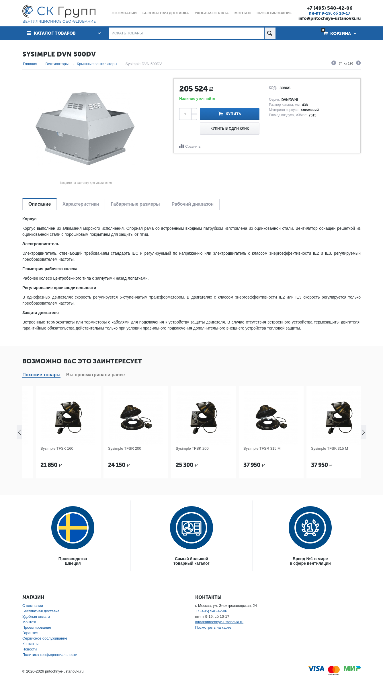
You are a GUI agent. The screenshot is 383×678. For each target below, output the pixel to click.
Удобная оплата (36, 616)
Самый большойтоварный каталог (191, 561)
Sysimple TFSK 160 (105, 448)
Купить (233, 114)
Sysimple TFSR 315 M (310, 448)
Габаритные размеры (135, 204)
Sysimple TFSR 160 (38, 448)
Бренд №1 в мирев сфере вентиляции (310, 561)
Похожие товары (41, 374)
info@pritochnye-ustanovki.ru (329, 18)
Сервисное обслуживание (44, 638)
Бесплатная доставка (40, 611)
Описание (39, 204)
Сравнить (192, 147)
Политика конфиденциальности (49, 654)
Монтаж (29, 622)
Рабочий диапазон (193, 204)
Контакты (30, 644)
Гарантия (30, 633)
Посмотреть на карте (213, 627)
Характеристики (80, 204)
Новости (29, 649)
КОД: (273, 88)
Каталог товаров (55, 33)
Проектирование (36, 627)
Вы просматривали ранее (95, 374)
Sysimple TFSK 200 (240, 448)
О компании (32, 605)
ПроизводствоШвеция (72, 561)
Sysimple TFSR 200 (173, 448)
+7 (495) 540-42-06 (329, 8)
